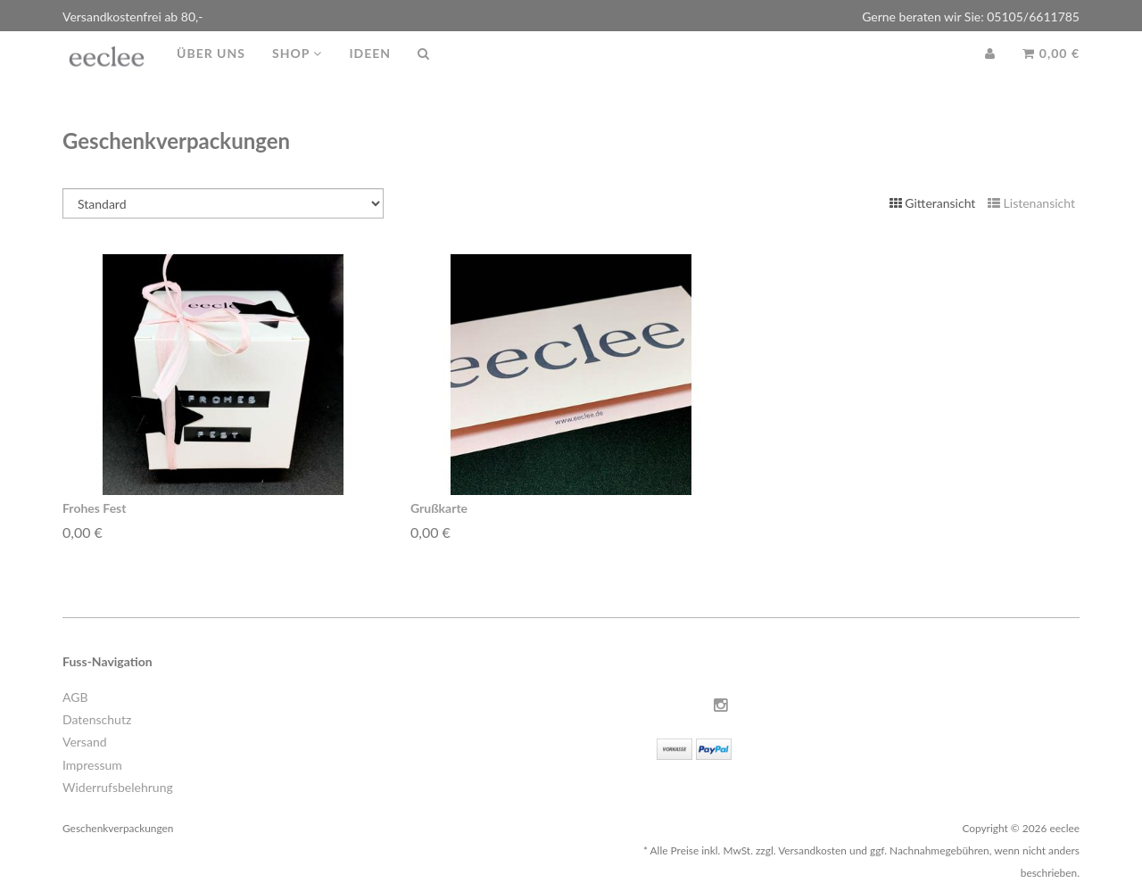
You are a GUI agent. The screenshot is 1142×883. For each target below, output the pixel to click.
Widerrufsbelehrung (117, 787)
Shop (297, 70)
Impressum (92, 764)
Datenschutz (96, 719)
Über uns (211, 70)
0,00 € (1051, 70)
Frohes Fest (94, 508)
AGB (75, 697)
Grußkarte (439, 508)
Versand (84, 741)
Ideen (370, 70)
